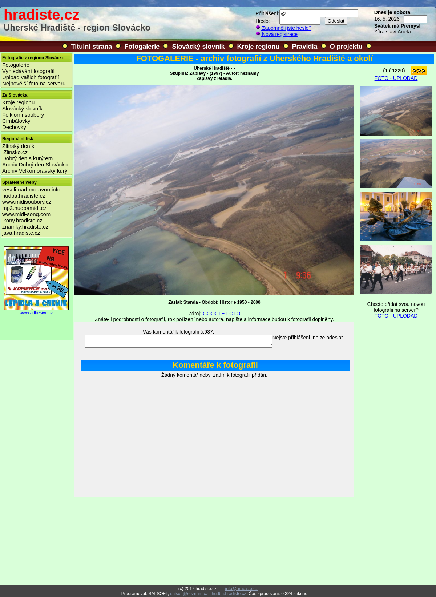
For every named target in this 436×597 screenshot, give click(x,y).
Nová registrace (276, 34)
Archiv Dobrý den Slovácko (35, 164)
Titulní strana (91, 46)
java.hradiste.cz (21, 233)
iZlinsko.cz (15, 152)
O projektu (346, 46)
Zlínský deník (18, 146)
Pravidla (305, 46)
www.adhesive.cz (36, 310)
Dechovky (14, 127)
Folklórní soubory (23, 115)
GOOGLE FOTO (221, 313)
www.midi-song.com (26, 214)
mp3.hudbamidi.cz (24, 208)
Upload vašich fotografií (30, 77)
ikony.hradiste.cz (22, 220)
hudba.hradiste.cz (23, 196)
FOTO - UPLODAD (396, 78)
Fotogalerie (142, 46)
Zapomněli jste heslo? (283, 28)
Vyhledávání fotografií (28, 71)
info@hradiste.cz (241, 588)
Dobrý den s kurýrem (27, 158)
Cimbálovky (16, 121)
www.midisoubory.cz (26, 202)
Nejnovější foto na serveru (33, 83)
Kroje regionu (258, 46)
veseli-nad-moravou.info (31, 189)
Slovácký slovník (198, 46)
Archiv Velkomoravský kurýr (35, 171)
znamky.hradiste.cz (25, 226)
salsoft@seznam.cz (189, 593)
